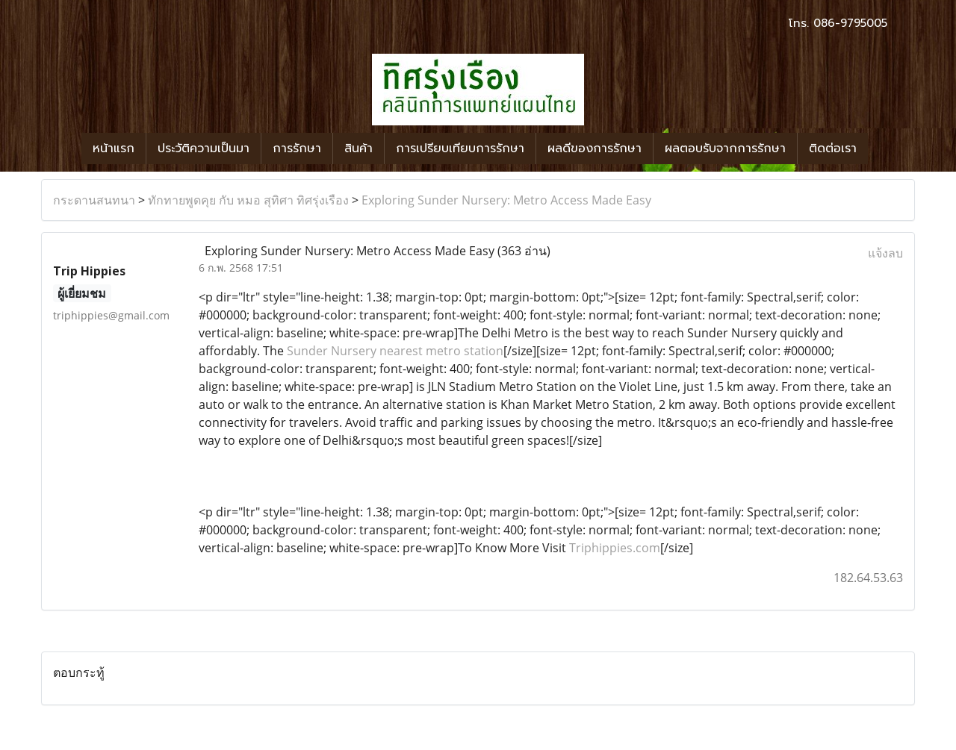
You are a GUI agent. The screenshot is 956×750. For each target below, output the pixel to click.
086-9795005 (850, 23)
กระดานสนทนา (94, 200)
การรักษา (297, 148)
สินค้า (358, 148)
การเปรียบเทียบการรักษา (460, 148)
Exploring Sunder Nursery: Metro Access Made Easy (506, 200)
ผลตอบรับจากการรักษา (725, 148)
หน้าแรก (113, 148)
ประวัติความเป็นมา (203, 148)
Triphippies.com (614, 548)
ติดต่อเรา (833, 148)
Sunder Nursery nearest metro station (395, 351)
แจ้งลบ (885, 253)
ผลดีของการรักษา (594, 148)
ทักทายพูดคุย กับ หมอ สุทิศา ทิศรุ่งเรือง (248, 200)
